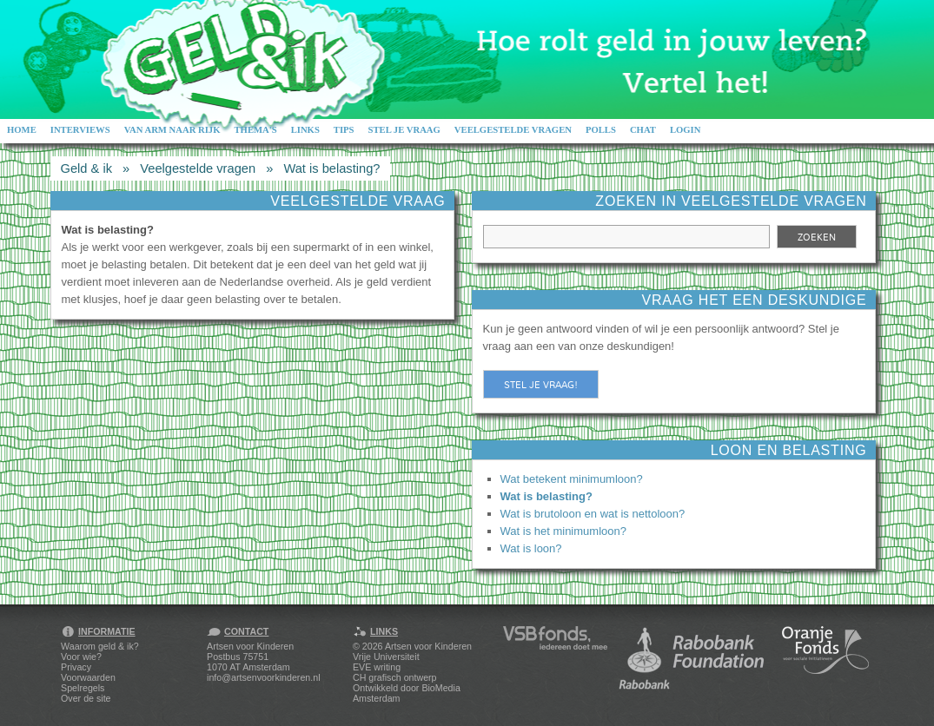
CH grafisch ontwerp (395, 677)
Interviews (80, 130)
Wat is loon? (531, 548)
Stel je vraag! (541, 385)
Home (21, 130)
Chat (643, 130)
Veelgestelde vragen (513, 130)
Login (685, 130)
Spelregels (82, 688)
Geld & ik (86, 168)
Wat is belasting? (331, 168)
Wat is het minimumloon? (563, 531)
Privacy (76, 667)
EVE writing (377, 667)
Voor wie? (81, 656)
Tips (344, 130)
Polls (601, 130)
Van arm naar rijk (172, 130)
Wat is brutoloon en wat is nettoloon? (593, 513)
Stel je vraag (404, 130)
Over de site (85, 698)
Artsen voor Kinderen (428, 646)
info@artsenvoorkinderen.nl (263, 677)
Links (305, 130)
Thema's (255, 130)
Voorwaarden (88, 677)
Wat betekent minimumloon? (571, 478)
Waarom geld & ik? (100, 646)
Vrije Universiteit (386, 656)
